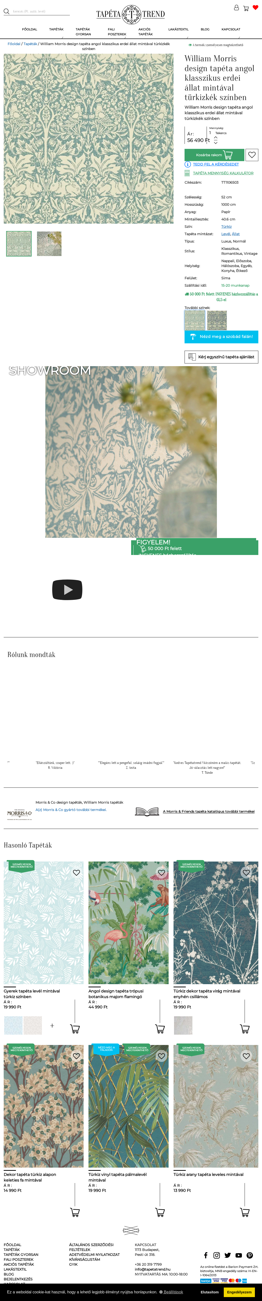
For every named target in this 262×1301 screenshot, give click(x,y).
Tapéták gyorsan (21, 1254)
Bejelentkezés (18, 1279)
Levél (225, 234)
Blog (9, 1274)
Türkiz (226, 226)
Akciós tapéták (19, 1264)
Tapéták (30, 44)
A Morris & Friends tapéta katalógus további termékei (209, 812)
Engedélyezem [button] (239, 1292)
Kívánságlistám (84, 1259)
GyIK (73, 1264)
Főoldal (14, 44)
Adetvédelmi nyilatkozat (94, 1254)
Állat (236, 234)
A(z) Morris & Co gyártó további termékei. (71, 810)
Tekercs (220, 133)
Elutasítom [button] (210, 1292)
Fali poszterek (18, 1259)
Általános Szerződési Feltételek (91, 1247)
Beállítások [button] (171, 1292)
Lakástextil (15, 1269)
